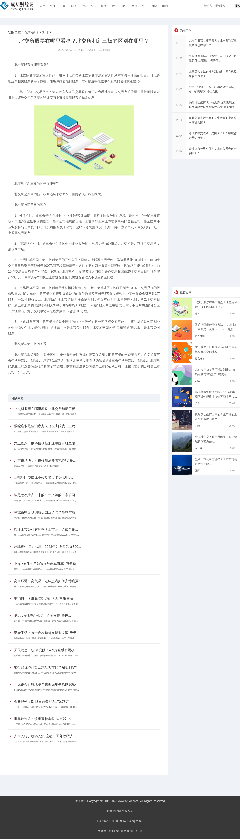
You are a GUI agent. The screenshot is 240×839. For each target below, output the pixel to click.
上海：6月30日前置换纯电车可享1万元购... (46, 564)
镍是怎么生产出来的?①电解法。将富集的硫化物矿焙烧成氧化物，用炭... (46, 500)
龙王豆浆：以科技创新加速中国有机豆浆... (46, 443)
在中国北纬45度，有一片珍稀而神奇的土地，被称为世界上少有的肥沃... (46, 449)
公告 (93, 6)
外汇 (144, 6)
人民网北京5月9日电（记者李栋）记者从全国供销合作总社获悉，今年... (46, 724)
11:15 (178, 43)
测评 (45, 32)
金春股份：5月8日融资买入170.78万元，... (46, 702)
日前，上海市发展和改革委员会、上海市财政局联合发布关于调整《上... (46, 569)
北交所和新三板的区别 (61, 382)
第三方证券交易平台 (112, 382)
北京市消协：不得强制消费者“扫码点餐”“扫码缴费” (36, 466)
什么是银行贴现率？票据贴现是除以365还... (47, 684)
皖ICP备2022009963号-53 (125, 831)
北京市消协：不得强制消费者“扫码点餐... (45, 460)
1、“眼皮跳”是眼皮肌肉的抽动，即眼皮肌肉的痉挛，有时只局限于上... (45, 431)
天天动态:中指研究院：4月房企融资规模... (45, 650)
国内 (165, 6)
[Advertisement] (83, 758)
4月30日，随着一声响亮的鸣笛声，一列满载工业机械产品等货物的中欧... (46, 741)
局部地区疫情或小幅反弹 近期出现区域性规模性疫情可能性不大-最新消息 (215, 396)
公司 (63, 6)
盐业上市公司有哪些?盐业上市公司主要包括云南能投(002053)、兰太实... (46, 535)
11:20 (178, 104)
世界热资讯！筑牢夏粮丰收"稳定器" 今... (44, 719)
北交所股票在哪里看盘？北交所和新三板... (46, 409)
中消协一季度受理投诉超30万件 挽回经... (45, 598)
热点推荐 (200, 336)
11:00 (178, 89)
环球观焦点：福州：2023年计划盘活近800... (47, 547)
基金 (134, 6)
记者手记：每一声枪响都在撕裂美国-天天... (46, 633)
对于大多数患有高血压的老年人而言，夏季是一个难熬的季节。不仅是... (46, 586)
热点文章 (185, 30)
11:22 (178, 58)
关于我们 (80, 801)
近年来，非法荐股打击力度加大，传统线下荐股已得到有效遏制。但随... (46, 621)
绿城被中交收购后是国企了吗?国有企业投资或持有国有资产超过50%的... (46, 518)
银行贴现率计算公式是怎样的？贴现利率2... (47, 667)
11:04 (178, 135)
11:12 (178, 120)
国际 (197, 425)
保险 (114, 6)
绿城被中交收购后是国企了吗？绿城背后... (46, 512)
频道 (155, 6)
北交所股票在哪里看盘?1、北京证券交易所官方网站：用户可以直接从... (46, 414)
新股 (73, 6)
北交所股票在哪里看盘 (37, 382)
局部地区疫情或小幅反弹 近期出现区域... (45, 478)
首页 (42, 6)
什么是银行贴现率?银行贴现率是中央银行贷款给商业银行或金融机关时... (46, 690)
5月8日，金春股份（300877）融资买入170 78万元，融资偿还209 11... (45, 707)
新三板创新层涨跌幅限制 (87, 382)
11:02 (178, 151)
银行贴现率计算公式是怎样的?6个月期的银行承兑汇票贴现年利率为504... (46, 673)
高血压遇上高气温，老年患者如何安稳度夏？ (48, 581)
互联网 (198, 448)
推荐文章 (185, 292)
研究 (104, 6)
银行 (124, 6)
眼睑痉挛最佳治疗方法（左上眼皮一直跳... (46, 426)
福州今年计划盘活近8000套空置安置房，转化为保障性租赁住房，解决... (46, 552)
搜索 (237, 5)
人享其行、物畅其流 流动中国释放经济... (45, 736)
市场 (83, 6)
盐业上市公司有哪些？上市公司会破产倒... (46, 529)
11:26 (178, 74)
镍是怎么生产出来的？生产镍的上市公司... (46, 495)
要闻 (53, 6)
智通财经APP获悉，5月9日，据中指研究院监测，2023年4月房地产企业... (46, 655)
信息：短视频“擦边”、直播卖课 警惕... (42, 615)
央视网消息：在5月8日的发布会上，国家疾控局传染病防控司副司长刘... (46, 483)
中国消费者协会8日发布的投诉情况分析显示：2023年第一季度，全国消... (46, 604)
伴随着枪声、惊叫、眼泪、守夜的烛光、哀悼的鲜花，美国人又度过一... (46, 638)
